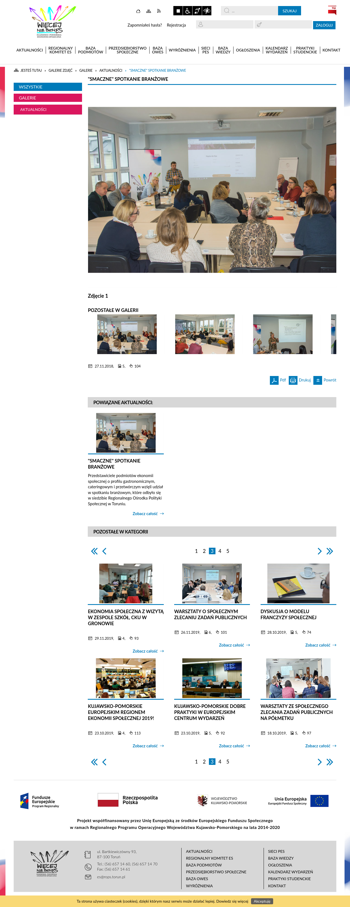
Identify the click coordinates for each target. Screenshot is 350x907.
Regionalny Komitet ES (209, 858)
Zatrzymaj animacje (178, 10)
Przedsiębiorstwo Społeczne (216, 871)
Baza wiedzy (281, 858)
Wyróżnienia (199, 885)
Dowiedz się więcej (232, 901)
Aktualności (33, 109)
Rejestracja (176, 25)
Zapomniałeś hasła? (144, 25)
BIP (332, 10)
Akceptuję (262, 901)
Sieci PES (276, 851)
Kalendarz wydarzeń (290, 871)
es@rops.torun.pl (111, 876)
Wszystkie (30, 86)
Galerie (27, 97)
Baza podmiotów (204, 865)
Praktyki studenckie (289, 878)
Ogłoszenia (280, 865)
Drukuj (300, 379)
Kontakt (277, 885)
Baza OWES (197, 878)
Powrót (324, 379)
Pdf (278, 379)
